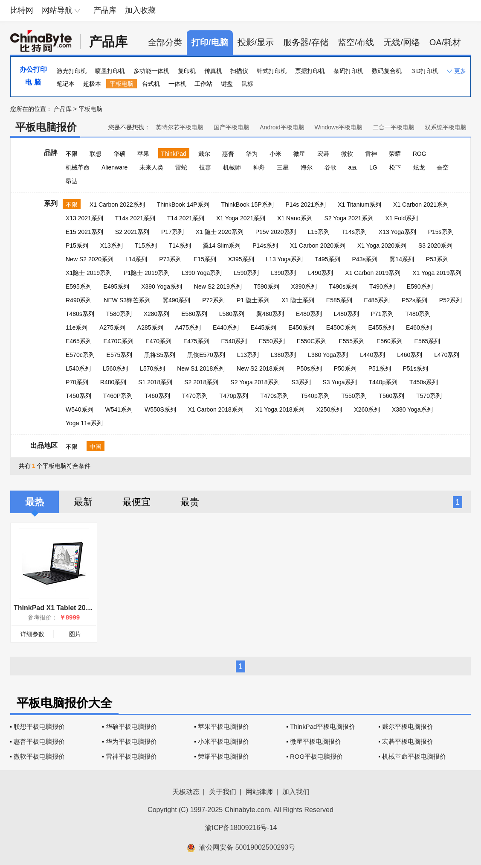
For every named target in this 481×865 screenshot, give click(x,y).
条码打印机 (348, 70)
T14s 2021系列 (135, 218)
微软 (347, 153)
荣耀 (395, 153)
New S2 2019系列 (218, 286)
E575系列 (120, 354)
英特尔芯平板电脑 (179, 127)
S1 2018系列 (155, 382)
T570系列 (429, 395)
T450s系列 (423, 382)
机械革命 (78, 167)
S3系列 (300, 382)
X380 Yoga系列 (412, 409)
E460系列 (419, 327)
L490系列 (320, 272)
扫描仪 (239, 70)
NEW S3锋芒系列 (127, 300)
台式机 (151, 83)
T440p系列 (382, 382)
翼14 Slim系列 (222, 245)
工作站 (203, 83)
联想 (95, 153)
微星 (299, 153)
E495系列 (117, 286)
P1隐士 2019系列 (147, 272)
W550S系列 (160, 409)
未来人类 (151, 167)
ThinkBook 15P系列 (247, 204)
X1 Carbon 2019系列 (372, 272)
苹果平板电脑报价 (223, 726)
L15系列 (319, 231)
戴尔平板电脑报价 (407, 726)
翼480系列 (270, 313)
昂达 (72, 181)
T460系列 (157, 395)
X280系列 (157, 313)
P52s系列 (414, 300)
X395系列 (241, 259)
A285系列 (150, 327)
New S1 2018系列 (201, 368)
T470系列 (195, 395)
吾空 (443, 167)
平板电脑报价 (46, 127)
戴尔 (204, 153)
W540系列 (79, 409)
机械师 (232, 167)
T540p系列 (315, 395)
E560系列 (390, 341)
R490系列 (79, 300)
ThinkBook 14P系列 (183, 204)
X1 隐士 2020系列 (219, 231)
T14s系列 (354, 231)
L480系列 (346, 313)
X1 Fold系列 (401, 218)
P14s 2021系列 (305, 204)
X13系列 (111, 245)
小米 (275, 153)
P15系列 (77, 245)
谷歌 (330, 167)
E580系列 (194, 313)
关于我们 (222, 791)
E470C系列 (119, 341)
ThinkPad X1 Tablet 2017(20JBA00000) (76, 607)
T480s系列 (80, 313)
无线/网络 (401, 42)
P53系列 (437, 259)
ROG (419, 153)
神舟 (259, 167)
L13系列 (248, 354)
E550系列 (272, 341)
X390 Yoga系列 (161, 286)
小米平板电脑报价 (223, 741)
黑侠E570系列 (206, 354)
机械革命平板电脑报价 (414, 756)
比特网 (21, 10)
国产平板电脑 (231, 127)
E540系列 (234, 341)
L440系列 (372, 354)
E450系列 (301, 327)
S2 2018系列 (201, 382)
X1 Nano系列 (294, 218)
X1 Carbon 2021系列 (421, 204)
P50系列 (345, 368)
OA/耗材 (445, 42)
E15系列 (205, 259)
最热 (34, 502)
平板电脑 (121, 83)
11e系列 (76, 327)
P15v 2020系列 (275, 231)
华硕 (119, 153)
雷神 (371, 153)
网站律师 (259, 791)
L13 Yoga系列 (284, 259)
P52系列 (450, 300)
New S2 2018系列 (260, 368)
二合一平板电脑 (393, 127)
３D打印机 (424, 70)
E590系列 (420, 286)
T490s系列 (343, 286)
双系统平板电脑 (446, 127)
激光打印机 (72, 70)
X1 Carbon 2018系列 (215, 409)
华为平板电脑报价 (131, 741)
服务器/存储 (305, 42)
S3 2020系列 (435, 245)
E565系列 (427, 341)
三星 (283, 167)
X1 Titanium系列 (359, 204)
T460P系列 (118, 395)
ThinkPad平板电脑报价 (322, 726)
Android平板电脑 (282, 127)
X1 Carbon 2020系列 (317, 245)
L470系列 (446, 354)
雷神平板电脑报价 (131, 756)
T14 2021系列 (185, 218)
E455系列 (381, 327)
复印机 (187, 70)
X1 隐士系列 (297, 300)
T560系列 (391, 395)
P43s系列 (365, 259)
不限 (72, 153)
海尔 (307, 167)
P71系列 (382, 313)
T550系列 (354, 395)
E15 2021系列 (84, 231)
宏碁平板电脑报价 (407, 741)
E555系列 (352, 341)
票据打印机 (310, 70)
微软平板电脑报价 (39, 756)
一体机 (177, 83)
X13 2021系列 (84, 218)
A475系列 (188, 327)
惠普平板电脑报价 (39, 741)
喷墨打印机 (110, 70)
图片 (75, 634)
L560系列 (115, 368)
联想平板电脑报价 (39, 726)
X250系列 (329, 409)
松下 (395, 167)
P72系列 (213, 300)
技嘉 (205, 167)
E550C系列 (312, 341)
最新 (83, 502)
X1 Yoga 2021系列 (240, 218)
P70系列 (77, 382)
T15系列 (146, 245)
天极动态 (186, 791)
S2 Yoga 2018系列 (254, 382)
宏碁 (323, 153)
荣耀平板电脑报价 (223, 756)
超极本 (92, 83)
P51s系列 (415, 368)
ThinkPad (173, 153)
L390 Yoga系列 (202, 272)
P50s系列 (309, 368)
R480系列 (113, 382)
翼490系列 (176, 300)
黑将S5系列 (159, 354)
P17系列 (172, 231)
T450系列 (78, 395)
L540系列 (78, 368)
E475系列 (196, 341)
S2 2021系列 (132, 231)
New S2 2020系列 (89, 259)
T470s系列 (274, 395)
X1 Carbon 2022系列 (117, 204)
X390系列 (304, 286)
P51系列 (379, 368)
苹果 (143, 153)
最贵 (189, 502)
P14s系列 (265, 245)
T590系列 (266, 286)
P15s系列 (441, 231)
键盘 (227, 83)
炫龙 (419, 167)
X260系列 (367, 409)
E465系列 (79, 341)
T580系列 (119, 313)
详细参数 (32, 634)
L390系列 (283, 272)
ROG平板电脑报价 (316, 756)
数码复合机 (387, 70)
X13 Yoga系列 (397, 231)
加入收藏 (140, 10)
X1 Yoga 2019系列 (436, 272)
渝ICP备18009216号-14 (241, 827)
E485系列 (377, 300)
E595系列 (79, 286)
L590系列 (246, 272)
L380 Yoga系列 (328, 354)
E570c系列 (80, 354)
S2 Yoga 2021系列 (348, 218)
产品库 (104, 10)
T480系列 (418, 313)
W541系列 (119, 409)
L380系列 (283, 354)
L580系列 (231, 313)
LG (373, 167)
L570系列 (152, 368)
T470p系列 (234, 395)
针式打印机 (272, 70)
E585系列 (339, 300)
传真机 (213, 70)
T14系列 (180, 245)
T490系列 (382, 286)
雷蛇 (181, 167)
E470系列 (158, 341)
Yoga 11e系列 (84, 423)
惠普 (228, 153)
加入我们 (296, 791)
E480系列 (309, 313)
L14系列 (136, 259)
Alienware (114, 167)
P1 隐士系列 (253, 300)
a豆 (352, 167)
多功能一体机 (151, 70)
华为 (252, 153)
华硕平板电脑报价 (131, 726)
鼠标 (247, 83)
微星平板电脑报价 (315, 741)
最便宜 (136, 502)
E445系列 (264, 327)
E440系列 (226, 327)
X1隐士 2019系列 (89, 272)
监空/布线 (356, 42)
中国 (95, 446)
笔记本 (66, 83)
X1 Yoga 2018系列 (279, 409)
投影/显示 (256, 42)
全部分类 (165, 42)
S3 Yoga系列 (339, 382)
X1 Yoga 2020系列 (381, 245)
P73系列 (170, 259)
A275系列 (112, 327)
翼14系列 (401, 259)
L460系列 (409, 354)
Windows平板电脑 (338, 127)
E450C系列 (341, 327)
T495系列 (327, 259)
